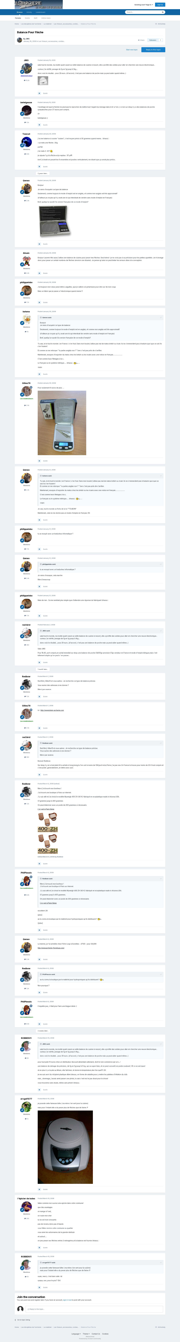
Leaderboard (40, 12)
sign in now (67, 1300)
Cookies (105, 1334)
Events (27, 18)
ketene (26, 311)
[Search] (137, 12)
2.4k (26, 200)
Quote (45, 93)
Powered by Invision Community (90, 1338)
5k (27, 331)
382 (26, 645)
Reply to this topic (153, 50)
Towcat (26, 134)
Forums (18, 18)
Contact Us (96, 1334)
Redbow (26, 676)
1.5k (26, 122)
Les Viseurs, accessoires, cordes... (52, 41)
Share (141, 40)
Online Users (46, 18)
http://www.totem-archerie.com (52, 710)
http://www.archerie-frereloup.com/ (51, 948)
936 (26, 154)
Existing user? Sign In (144, 5)
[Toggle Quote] (41, 317)
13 (26, 1119)
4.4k (26, 273)
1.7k (26, 302)
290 (26, 1218)
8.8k (26, 895)
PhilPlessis (26, 872)
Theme (86, 1334)
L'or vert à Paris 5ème (46, 809)
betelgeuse (26, 102)
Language (76, 1334)
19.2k (26, 80)
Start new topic (132, 50)
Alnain (26, 253)
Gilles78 (26, 383)
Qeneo (26, 180)
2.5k (26, 405)
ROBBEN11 (26, 1038)
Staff (35, 18)
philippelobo (26, 282)
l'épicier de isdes (26, 1198)
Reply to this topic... (36, 1309)
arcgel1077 (26, 1099)
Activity (29, 12)
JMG (28, 39)
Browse (19, 13)
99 (27, 1058)
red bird (26, 625)
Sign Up (160, 4)
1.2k (26, 696)
